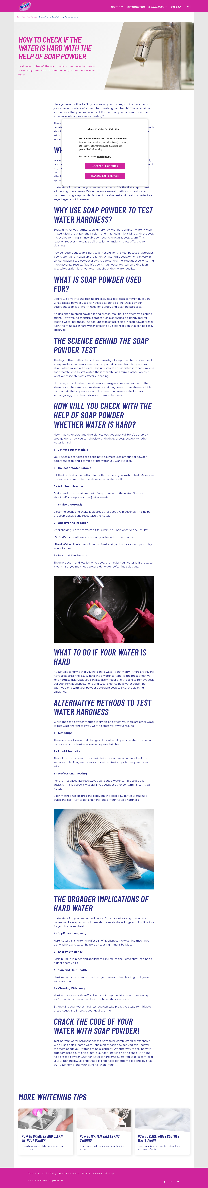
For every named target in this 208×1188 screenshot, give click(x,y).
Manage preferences (105, 176)
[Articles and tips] (156, 7)
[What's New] (176, 7)
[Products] (115, 7)
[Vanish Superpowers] (136, 7)
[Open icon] (188, 6)
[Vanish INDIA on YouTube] (178, 1182)
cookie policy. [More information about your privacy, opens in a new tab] (104, 156)
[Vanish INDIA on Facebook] (164, 1182)
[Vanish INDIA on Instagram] (171, 1182)
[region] (105, 152)
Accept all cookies (105, 166)
